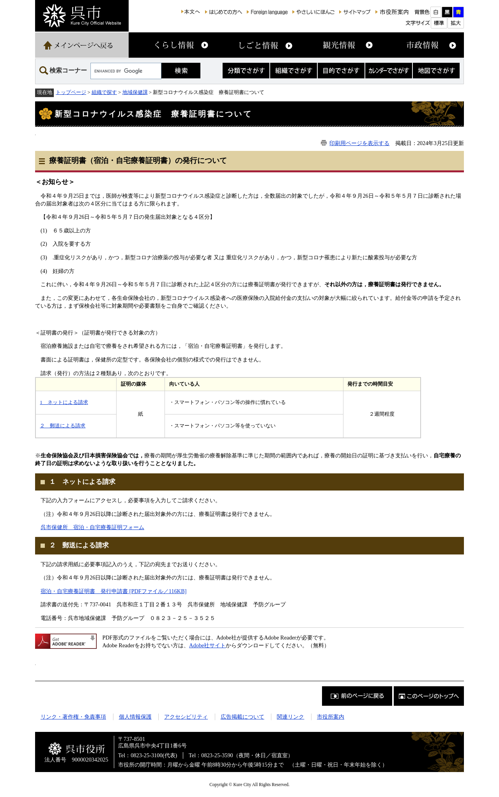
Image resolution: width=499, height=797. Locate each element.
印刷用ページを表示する (359, 143)
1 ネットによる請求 (64, 402)
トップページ (71, 92)
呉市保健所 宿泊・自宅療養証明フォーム (92, 527)
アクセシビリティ (186, 717)
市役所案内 (330, 717)
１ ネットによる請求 (82, 481)
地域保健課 (135, 92)
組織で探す (104, 92)
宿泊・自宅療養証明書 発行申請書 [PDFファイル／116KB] (114, 591)
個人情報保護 (135, 717)
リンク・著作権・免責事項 (73, 717)
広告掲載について (242, 717)
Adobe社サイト (207, 645)
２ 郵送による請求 (62, 426)
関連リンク (290, 717)
